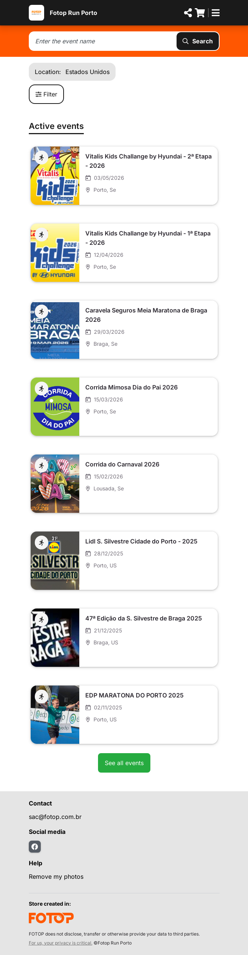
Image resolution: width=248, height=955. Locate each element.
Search (198, 41)
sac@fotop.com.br (55, 816)
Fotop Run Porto (73, 12)
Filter (46, 94)
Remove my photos (56, 876)
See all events (124, 763)
